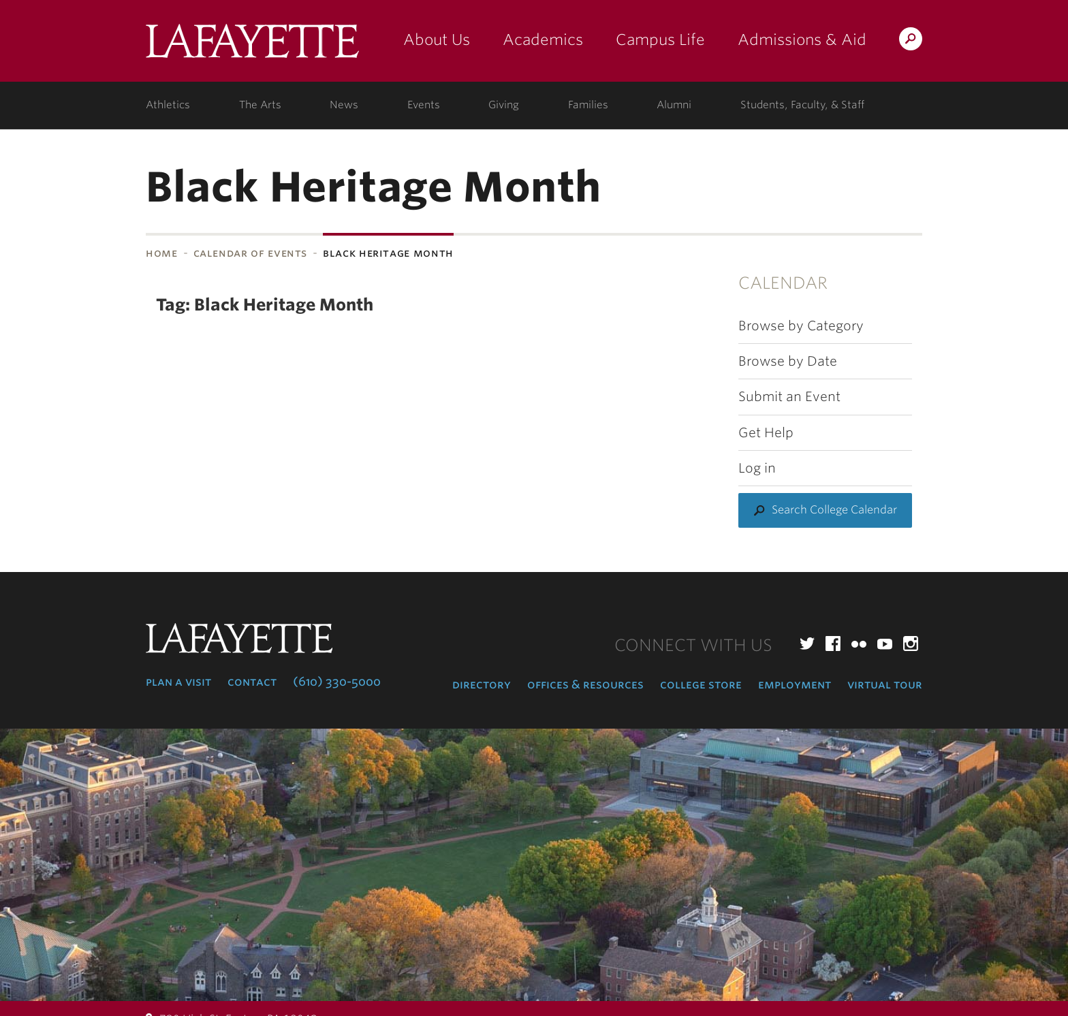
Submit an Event (789, 396)
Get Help (766, 433)
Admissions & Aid (802, 39)
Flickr (858, 643)
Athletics (168, 105)
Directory (481, 684)
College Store (701, 684)
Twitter (807, 643)
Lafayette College (252, 46)
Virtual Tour (884, 684)
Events (423, 105)
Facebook (833, 643)
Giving (503, 105)
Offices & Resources (585, 684)
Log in (757, 468)
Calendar (783, 283)
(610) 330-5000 (337, 681)
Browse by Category (801, 326)
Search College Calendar (834, 509)
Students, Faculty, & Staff (802, 105)
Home (162, 253)
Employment (794, 684)
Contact (252, 681)
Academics (543, 39)
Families (588, 105)
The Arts (260, 105)
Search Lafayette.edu (910, 41)
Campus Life (660, 39)
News (344, 105)
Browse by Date (787, 361)
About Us (436, 39)
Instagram (910, 643)
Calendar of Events (250, 253)
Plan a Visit (178, 681)
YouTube (884, 643)
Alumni (674, 105)
